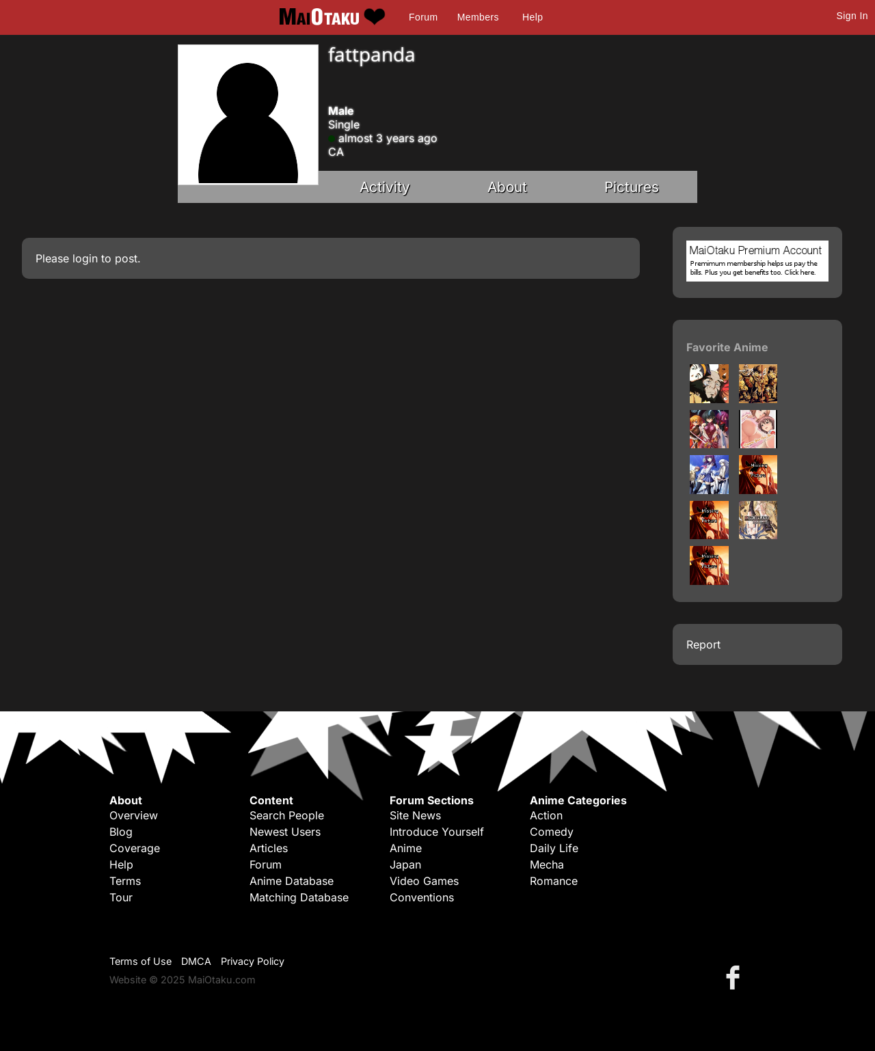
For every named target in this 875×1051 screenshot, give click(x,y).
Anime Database (292, 881)
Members (478, 17)
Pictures (631, 186)
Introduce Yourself (437, 831)
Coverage (134, 848)
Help (532, 17)
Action (546, 815)
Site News (415, 815)
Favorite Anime (727, 347)
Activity (385, 186)
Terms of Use (140, 961)
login (85, 258)
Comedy (552, 831)
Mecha (547, 864)
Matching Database (299, 897)
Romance (554, 881)
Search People (287, 815)
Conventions (422, 897)
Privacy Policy (252, 961)
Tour (121, 897)
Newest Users (285, 831)
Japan (405, 864)
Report (703, 644)
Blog (121, 831)
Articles (269, 848)
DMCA (196, 961)
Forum (423, 17)
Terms (125, 881)
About (507, 186)
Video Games (424, 881)
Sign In (852, 15)
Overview (133, 815)
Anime (406, 848)
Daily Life (554, 848)
